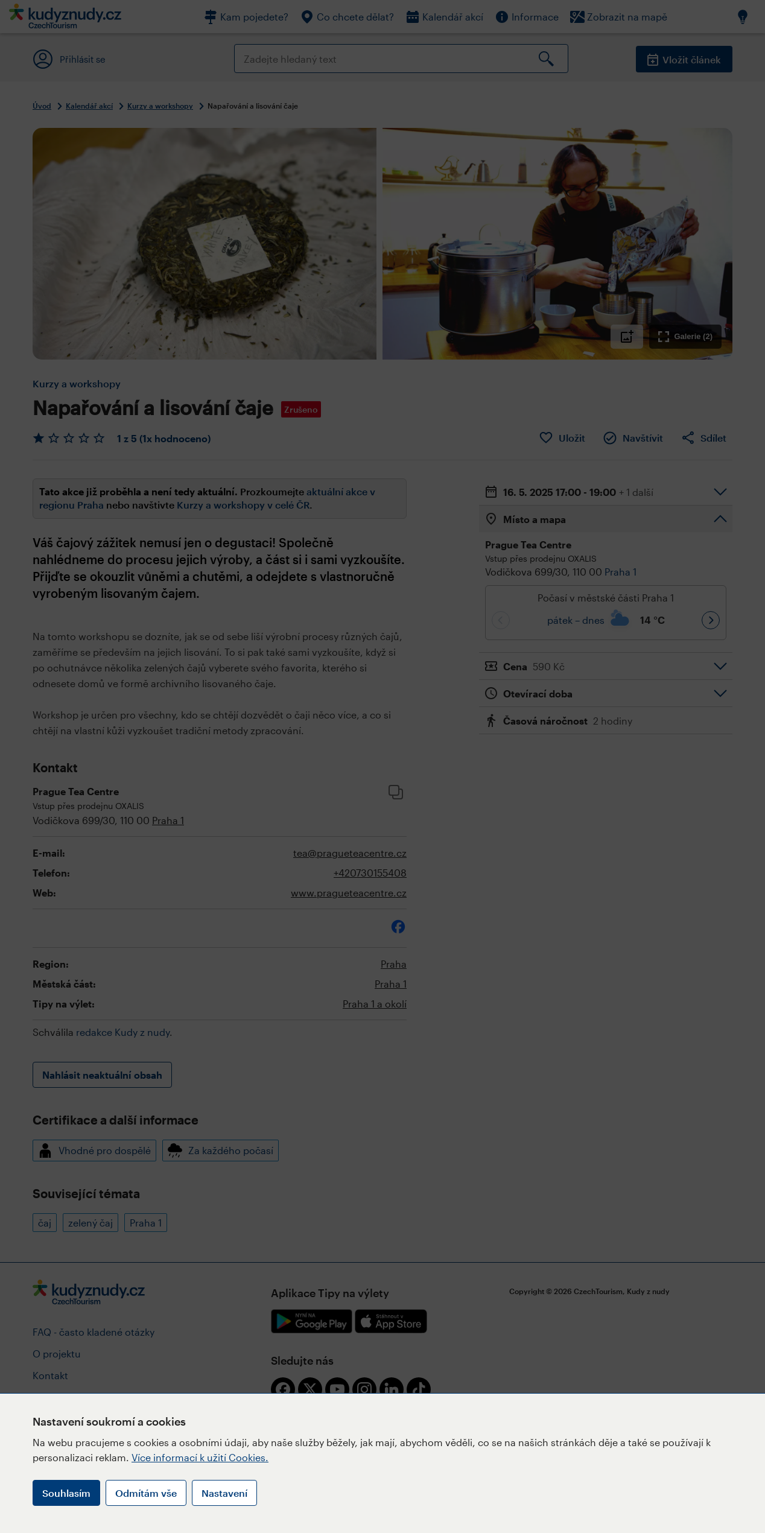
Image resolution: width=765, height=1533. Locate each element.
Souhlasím (66, 1493)
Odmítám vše (146, 1493)
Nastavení (224, 1493)
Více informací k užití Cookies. (200, 1457)
